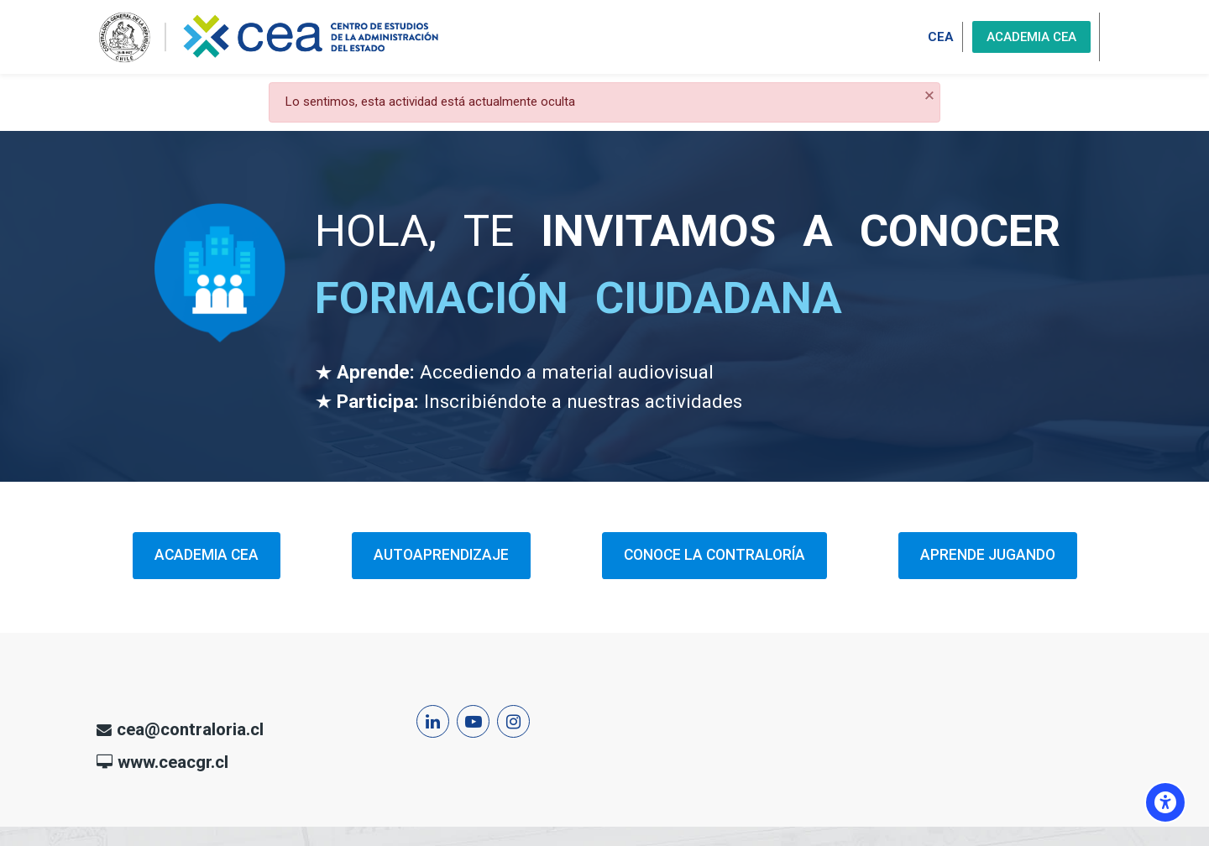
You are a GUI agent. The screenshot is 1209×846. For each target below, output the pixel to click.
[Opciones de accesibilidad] (1165, 802)
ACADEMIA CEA (1031, 36)
